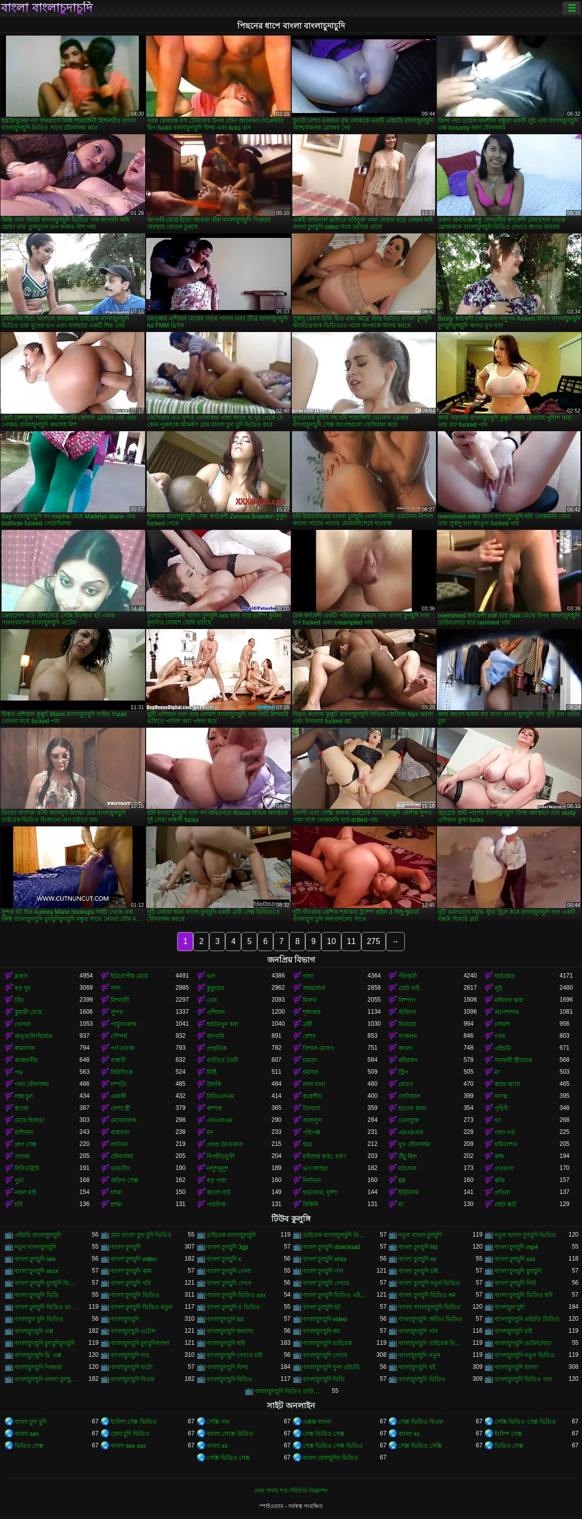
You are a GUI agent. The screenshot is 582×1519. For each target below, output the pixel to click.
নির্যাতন (312, 1180)
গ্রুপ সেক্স (26, 1144)
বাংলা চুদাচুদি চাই (418, 1271)
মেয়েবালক (123, 1120)
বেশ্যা (309, 1036)
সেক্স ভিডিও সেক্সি (420, 1445)
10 (331, 941)
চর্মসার (310, 1072)
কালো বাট (219, 1192)
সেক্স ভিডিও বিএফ (420, 1421)
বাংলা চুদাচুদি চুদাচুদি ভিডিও (47, 1283)
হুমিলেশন (505, 1144)
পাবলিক (216, 1204)
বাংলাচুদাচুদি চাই (513, 1331)
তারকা (22, 1156)
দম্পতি (119, 1084)
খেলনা (23, 1024)
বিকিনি (310, 1204)
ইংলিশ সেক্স (508, 1433)
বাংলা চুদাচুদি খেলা (229, 1271)
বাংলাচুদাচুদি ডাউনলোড (522, 1343)
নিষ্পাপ (406, 1000)
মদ (210, 1132)
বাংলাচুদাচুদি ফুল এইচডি (331, 1367)
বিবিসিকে (122, 1072)
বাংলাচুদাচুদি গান (417, 1331)
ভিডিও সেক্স (29, 1445)
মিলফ (310, 1000)
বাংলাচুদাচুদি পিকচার (38, 1367)
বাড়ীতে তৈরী (222, 1060)
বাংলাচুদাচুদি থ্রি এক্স (38, 1355)
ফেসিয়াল (409, 1096)
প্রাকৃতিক (217, 1048)
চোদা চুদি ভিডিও (130, 1433)
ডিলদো (311, 1108)
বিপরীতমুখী (220, 1156)
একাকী (118, 1096)
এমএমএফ (410, 1132)
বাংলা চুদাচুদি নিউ (515, 1283)
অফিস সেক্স (124, 1180)
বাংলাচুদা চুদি (509, 1307)
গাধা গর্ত (504, 1132)
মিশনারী (120, 1000)
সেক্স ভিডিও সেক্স (324, 1433)
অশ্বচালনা (314, 988)
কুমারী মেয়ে (28, 1012)
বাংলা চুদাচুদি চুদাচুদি (517, 1271)
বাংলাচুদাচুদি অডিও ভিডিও (430, 1319)
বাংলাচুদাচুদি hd (225, 1319)
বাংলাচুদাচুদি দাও (130, 1355)
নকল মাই (25, 1192)
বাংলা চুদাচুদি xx (417, 1259)
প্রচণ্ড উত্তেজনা (225, 1144)
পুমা (19, 1180)
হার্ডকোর (504, 976)
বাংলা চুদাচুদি (126, 1247)
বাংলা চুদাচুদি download (331, 1247)
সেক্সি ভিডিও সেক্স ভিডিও (525, 1421)
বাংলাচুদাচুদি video (325, 1319)
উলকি (214, 1084)
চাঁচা (19, 1000)
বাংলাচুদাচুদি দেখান (325, 1355)
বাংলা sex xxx (128, 1445)
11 (351, 941)
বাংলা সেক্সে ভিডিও (230, 1433)
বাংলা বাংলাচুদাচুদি (47, 8)
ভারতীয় (120, 1168)
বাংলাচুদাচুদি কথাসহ (230, 1331)
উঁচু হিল (407, 1156)
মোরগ (405, 1084)
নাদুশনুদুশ (217, 1168)
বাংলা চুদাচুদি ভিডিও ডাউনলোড (47, 1307)
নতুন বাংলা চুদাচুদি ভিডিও (525, 1235)
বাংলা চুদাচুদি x (224, 1259)
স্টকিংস (407, 1012)
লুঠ (498, 988)
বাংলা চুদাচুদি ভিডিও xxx (236, 1295)
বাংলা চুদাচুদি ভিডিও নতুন (141, 1307)
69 (401, 1180)
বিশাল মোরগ (318, 1048)
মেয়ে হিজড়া (29, 1120)
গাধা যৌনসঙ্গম (32, 1084)
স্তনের (22, 1108)
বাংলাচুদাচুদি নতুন (419, 1355)
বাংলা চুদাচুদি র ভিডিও (233, 1307)
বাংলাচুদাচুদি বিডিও (229, 1379)
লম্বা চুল (24, 1096)
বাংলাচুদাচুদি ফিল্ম (227, 1367)
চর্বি (19, 1204)
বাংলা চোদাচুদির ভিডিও (331, 1457)
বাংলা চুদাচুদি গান (323, 1271)
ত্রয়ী (307, 1024)
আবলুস (312, 1120)
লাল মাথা (314, 1084)
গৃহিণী (501, 1108)
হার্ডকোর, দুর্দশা (320, 1192)
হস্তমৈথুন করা (222, 1024)
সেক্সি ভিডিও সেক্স (228, 1457)
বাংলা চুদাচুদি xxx (514, 1259)
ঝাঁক (499, 1180)
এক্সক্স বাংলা (317, 1421)
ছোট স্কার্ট (505, 1204)
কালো (405, 1048)
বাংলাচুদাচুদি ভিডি (324, 1379)
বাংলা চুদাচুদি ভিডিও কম (427, 1295)
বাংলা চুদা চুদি (31, 1421)
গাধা (308, 976)
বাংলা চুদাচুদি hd (417, 1247)
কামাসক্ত (25, 1048)
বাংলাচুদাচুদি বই (416, 1367)
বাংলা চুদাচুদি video (134, 1259)
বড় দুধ (23, 988)
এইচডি (502, 1048)
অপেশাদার (506, 1012)
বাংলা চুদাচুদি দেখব (229, 1283)
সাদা (116, 988)
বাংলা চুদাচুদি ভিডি (37, 1295)
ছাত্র (307, 1144)
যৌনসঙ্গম (122, 1156)
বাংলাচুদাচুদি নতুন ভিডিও (524, 1355)
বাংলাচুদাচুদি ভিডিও (421, 1379)
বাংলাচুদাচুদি (125, 1319)
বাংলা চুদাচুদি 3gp (228, 1247)
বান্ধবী (118, 1060)
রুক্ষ (499, 1156)
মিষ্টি (212, 1072)
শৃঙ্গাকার (312, 1012)
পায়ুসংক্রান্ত (124, 1024)
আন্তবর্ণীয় (26, 1060)
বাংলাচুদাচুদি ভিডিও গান (523, 1379)
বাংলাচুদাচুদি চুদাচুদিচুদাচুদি (45, 1343)
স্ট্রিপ (403, 1072)
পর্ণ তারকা (123, 1048)
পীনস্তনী (407, 976)
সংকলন (407, 1036)
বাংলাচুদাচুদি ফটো (132, 1367)
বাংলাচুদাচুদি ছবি (226, 1343)
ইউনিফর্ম (408, 1192)
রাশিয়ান (24, 1132)
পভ (19, 1072)
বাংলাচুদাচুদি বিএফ (133, 1379)
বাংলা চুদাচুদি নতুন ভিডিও (429, 1283)
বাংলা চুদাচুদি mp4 (516, 1247)
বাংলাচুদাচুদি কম (321, 1331)
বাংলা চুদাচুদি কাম (131, 1271)
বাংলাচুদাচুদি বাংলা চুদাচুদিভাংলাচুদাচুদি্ (47, 1379)
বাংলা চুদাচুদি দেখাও (326, 1283)
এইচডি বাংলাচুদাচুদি (38, 1235)
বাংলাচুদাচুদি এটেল (133, 1331)
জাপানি (215, 1036)
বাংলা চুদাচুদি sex (35, 1259)
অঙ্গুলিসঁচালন (33, 1036)
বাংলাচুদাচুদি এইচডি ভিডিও (526, 1319)
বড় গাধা (217, 1180)
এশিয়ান (216, 1012)
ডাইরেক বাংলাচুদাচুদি (231, 1235)
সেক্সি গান (218, 1421)
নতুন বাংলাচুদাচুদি (35, 1247)
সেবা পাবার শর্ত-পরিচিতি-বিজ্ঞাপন (290, 1490)
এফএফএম (220, 1120)
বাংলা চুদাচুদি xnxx (325, 1259)
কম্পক (214, 1108)
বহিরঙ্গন (407, 1060)
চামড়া (310, 1060)
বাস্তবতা (120, 1132)
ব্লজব (21, 976)
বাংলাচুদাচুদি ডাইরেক (327, 1343)
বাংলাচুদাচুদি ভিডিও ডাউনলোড (287, 1391)
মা (496, 1072)
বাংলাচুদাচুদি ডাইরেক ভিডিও (430, 1343)
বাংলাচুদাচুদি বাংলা (516, 1367)
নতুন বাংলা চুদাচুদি (420, 1235)
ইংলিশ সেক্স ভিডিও (134, 1421)
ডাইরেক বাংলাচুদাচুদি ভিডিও (335, 1235)
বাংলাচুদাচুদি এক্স (34, 1331)
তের (212, 1000)
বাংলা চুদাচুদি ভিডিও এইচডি (335, 1295)
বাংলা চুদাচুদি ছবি (131, 1283)
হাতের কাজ (412, 1108)
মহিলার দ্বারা (508, 1000)
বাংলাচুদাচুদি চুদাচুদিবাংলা (140, 1343)
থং (497, 1120)
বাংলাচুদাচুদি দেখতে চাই (235, 1355)
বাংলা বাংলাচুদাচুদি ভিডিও (429, 1307)
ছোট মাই (408, 988)
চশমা (116, 1192)
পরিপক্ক (311, 1132)
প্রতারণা (503, 1168)
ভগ (211, 976)
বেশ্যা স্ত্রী (120, 1108)
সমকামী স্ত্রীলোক (513, 1060)
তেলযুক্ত (408, 1120)
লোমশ (502, 1024)
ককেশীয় (312, 1096)
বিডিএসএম (220, 1096)
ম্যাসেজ (407, 1168)
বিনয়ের (407, 1024)
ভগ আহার (315, 1168)
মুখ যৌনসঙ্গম (414, 1144)
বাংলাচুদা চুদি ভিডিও (39, 1319)
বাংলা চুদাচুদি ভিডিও (135, 1295)
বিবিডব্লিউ (27, 1168)
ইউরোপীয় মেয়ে (129, 976)
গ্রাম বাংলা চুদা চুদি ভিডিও (141, 1235)
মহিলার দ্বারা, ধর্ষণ (324, 1156)
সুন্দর (117, 1012)
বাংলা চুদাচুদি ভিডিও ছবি (523, 1295)
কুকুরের (215, 988)
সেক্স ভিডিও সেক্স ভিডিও (333, 1445)
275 (373, 941)
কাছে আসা (507, 1084)
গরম (499, 1036)
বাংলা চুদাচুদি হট (322, 1307)
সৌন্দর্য (119, 1036)
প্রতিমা (502, 1192)
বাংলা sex (27, 1433)
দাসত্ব (500, 1096)
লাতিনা (119, 1144)
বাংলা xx (408, 1433)
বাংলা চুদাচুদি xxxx (37, 1271)
